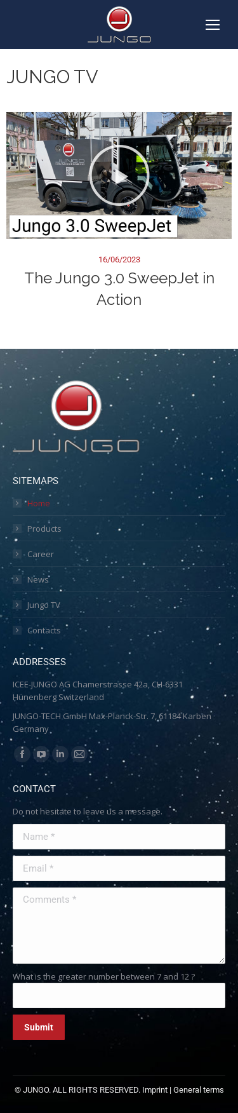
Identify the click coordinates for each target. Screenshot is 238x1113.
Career (40, 554)
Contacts (44, 630)
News (38, 579)
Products (44, 528)
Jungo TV (43, 604)
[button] (119, 175)
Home (38, 503)
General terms (198, 1090)
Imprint (155, 1090)
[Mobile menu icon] (212, 24)
